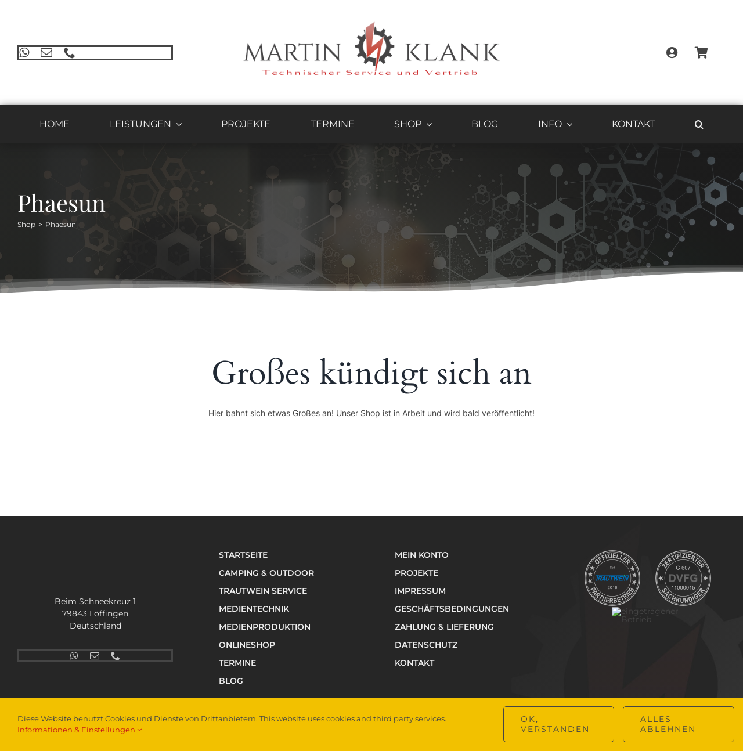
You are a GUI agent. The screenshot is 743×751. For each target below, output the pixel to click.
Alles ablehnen (668, 724)
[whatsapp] (22, 53)
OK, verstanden (555, 724)
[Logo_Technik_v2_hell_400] (89, 553)
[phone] (68, 53)
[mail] (45, 53)
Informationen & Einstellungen (79, 729)
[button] (699, 126)
